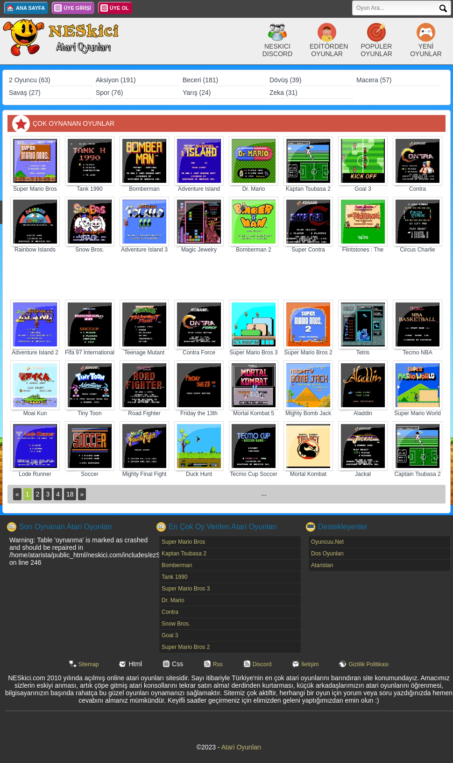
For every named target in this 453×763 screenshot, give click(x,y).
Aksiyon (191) (116, 80)
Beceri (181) (200, 80)
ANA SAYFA (30, 8)
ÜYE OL (119, 8)
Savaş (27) (25, 92)
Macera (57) (373, 80)
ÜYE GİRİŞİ (77, 8)
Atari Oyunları (241, 747)
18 (70, 494)
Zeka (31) (283, 92)
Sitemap (88, 664)
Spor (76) (109, 92)
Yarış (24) (197, 92)
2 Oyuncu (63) (29, 80)
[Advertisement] (226, 277)
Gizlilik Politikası (368, 664)
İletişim (310, 664)
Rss (218, 664)
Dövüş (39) (285, 80)
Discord (262, 664)
